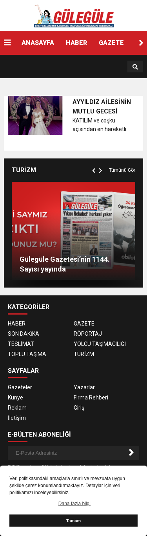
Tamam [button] (73, 520)
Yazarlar (84, 387)
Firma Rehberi (91, 397)
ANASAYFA (38, 43)
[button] (141, 43)
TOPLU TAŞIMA (27, 354)
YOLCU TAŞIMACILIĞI (100, 344)
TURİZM (84, 354)
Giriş (79, 408)
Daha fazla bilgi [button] (74, 503)
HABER (76, 43)
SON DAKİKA (23, 334)
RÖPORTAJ (88, 334)
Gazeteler (20, 387)
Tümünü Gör (122, 170)
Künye (15, 397)
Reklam (17, 408)
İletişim (17, 418)
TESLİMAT (21, 344)
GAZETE (111, 43)
